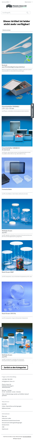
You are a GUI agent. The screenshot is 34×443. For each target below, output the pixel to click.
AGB (3, 427)
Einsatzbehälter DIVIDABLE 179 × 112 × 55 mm (10, 107)
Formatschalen (7, 189)
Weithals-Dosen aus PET (7, 232)
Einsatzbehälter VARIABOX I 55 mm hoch (11, 149)
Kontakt (4, 404)
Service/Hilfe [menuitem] (5, 2)
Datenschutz (5, 425)
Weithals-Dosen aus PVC (7, 356)
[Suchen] (27, 12)
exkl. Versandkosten (27, 436)
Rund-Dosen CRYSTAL (9, 313)
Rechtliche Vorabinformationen (11, 420)
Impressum (5, 429)
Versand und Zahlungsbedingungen (12, 422)
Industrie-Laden (6, 418)
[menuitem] (28, 2)
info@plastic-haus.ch (8, 381)
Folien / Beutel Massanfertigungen (11, 406)
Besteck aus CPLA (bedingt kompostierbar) (13, 66)
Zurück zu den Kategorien (14, 367)
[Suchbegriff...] (15, 12)
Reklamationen (6, 408)
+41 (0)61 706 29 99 (7, 379)
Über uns (4, 416)
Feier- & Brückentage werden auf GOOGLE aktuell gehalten (15, 394)
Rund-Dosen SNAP (8, 272)
